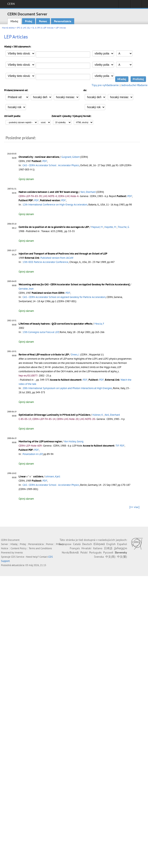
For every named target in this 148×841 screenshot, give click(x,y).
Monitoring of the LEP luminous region (40, 441)
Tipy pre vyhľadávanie (105, 85)
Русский (108, 552)
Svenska (99, 556)
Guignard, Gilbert (70, 157)
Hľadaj (14, 21)
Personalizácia (62, 21)
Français (75, 548)
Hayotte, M (110, 227)
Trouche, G (123, 227)
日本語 (108, 548)
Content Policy (18, 548)
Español (122, 544)
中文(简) (110, 556)
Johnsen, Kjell (52, 476)
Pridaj (28, 21)
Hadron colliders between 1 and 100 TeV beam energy (48, 192)
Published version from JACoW (56, 258)
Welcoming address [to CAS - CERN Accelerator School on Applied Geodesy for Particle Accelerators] (74, 284)
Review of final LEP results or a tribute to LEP (44, 354)
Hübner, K (97, 414)
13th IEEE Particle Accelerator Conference (45, 262)
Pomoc (43, 21)
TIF (117, 445)
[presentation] (29, 476)
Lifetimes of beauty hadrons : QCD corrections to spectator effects (55, 323)
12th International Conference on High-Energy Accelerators (55, 204)
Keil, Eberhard (88, 192)
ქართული (120, 548)
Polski (84, 552)
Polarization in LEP (32, 454)
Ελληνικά (99, 544)
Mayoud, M (97, 227)
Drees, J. (75, 354)
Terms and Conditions (40, 548)
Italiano (97, 548)
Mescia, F (99, 323)
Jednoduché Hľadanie (134, 85)
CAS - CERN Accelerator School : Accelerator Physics (51, 165)
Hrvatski (86, 548)
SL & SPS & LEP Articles (42, 27)
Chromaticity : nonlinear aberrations (39, 157)
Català (77, 544)
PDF (44, 161)
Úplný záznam (26, 179)
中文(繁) (122, 556)
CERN (11, 4)
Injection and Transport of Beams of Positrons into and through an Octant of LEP (63, 253)
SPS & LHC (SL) (23, 27)
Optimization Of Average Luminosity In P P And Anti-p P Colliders (54, 414)
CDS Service (17, 556)
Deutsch (87, 544)
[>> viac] (134, 507)
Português (95, 552)
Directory (136, 5)
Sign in (124, 5)
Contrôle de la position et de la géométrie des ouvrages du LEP (54, 227)
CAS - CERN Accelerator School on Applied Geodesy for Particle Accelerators (64, 297)
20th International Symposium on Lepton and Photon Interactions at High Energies (67, 388)
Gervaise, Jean (26, 288)
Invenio (19, 552)
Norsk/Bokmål (70, 552)
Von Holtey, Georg (73, 441)
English (111, 544)
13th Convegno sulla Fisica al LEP (41, 332)
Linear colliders (31, 476)
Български (65, 544)
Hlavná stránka (8, 27)
